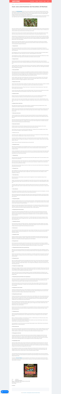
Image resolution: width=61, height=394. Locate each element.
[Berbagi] (13, 385)
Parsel (45, 1)
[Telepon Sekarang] (5, 391)
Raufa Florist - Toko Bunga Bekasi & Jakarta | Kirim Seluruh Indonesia (31, 392)
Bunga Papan (32, 1)
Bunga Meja (41, 1)
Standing (36, 1)
